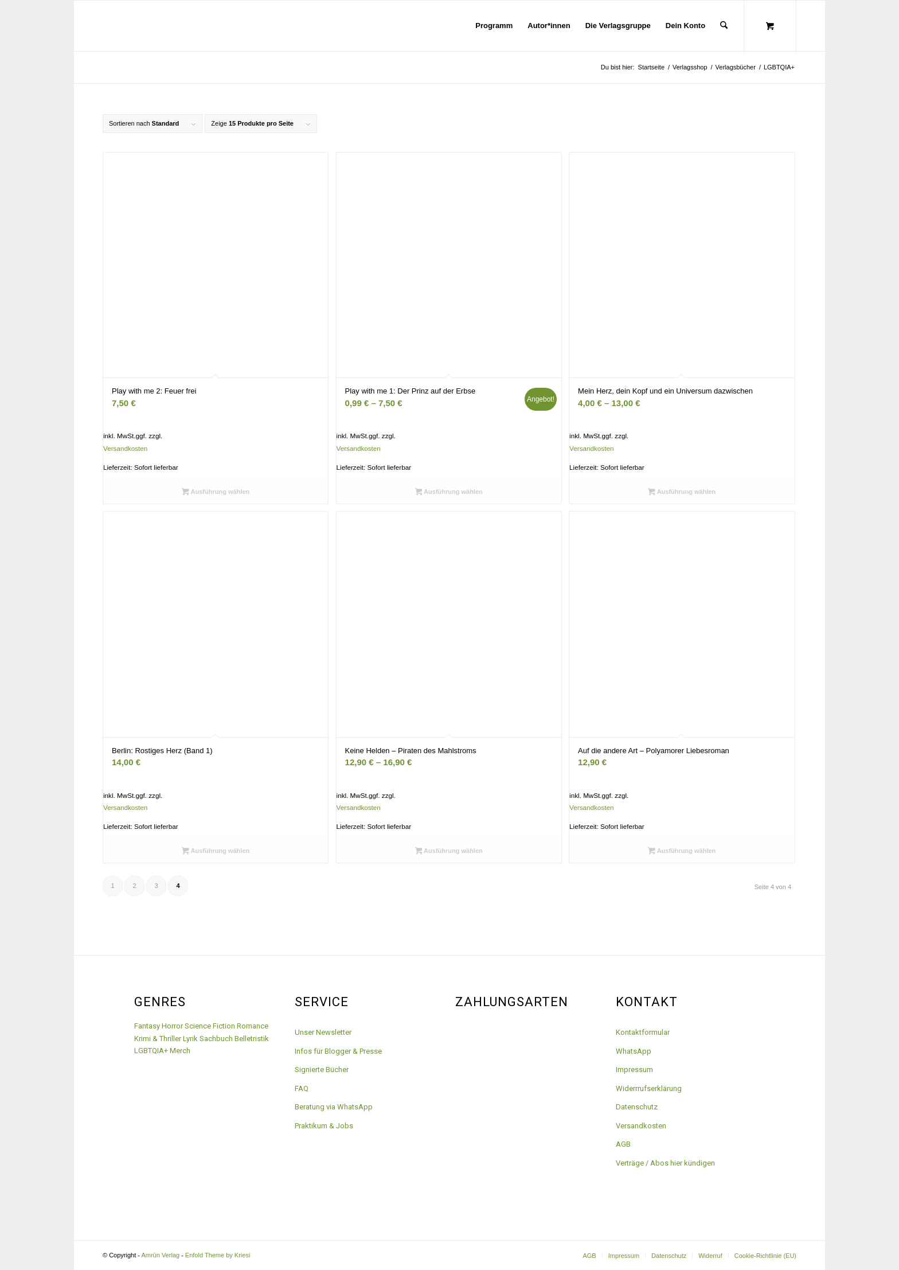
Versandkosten (125, 448)
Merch (180, 1050)
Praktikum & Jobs (324, 1125)
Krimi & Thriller (157, 1038)
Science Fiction (210, 1026)
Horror (172, 1026)
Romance (252, 1026)
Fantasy (147, 1026)
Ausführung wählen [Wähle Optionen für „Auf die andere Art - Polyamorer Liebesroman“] (682, 851)
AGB (623, 1144)
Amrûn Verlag (160, 1255)
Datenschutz (637, 1107)
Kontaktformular (643, 1032)
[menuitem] (494, 26)
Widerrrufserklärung (649, 1088)
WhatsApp (633, 1051)
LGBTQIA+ (151, 1050)
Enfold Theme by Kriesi (218, 1255)
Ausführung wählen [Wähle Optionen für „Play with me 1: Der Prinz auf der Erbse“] (449, 492)
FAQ (301, 1088)
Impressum (634, 1069)
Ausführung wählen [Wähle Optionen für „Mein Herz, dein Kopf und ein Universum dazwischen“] (682, 492)
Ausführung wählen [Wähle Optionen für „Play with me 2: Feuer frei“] (215, 492)
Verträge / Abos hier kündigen (665, 1163)
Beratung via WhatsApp (334, 1107)
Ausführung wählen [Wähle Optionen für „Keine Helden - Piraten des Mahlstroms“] (449, 851)
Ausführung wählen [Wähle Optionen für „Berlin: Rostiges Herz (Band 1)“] (215, 851)
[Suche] (724, 26)
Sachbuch (216, 1038)
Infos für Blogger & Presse (338, 1051)
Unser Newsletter (323, 1032)
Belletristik (251, 1038)
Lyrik (190, 1038)
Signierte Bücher (322, 1069)
